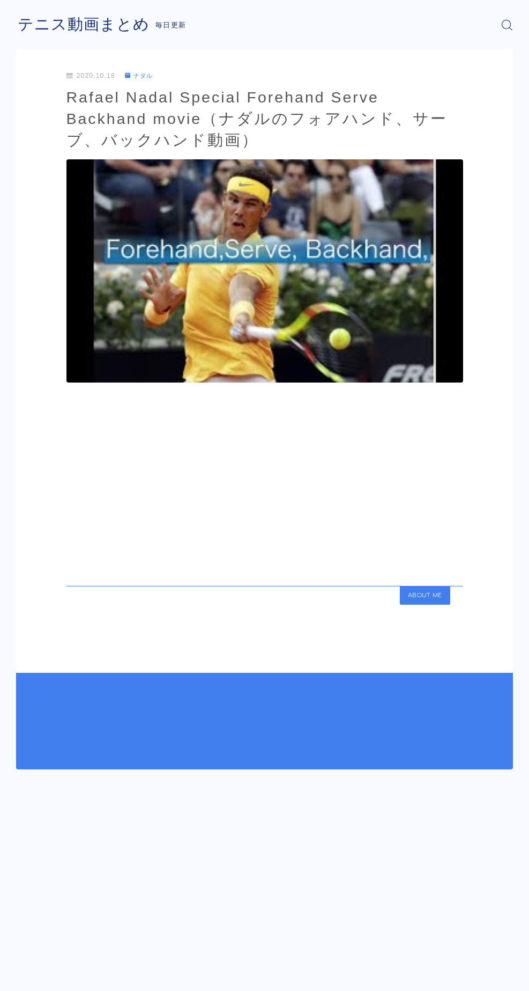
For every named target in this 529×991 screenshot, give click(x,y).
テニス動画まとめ (86, 25)
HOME (28, 947)
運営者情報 (33, 979)
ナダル (140, 75)
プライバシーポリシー (106, 979)
